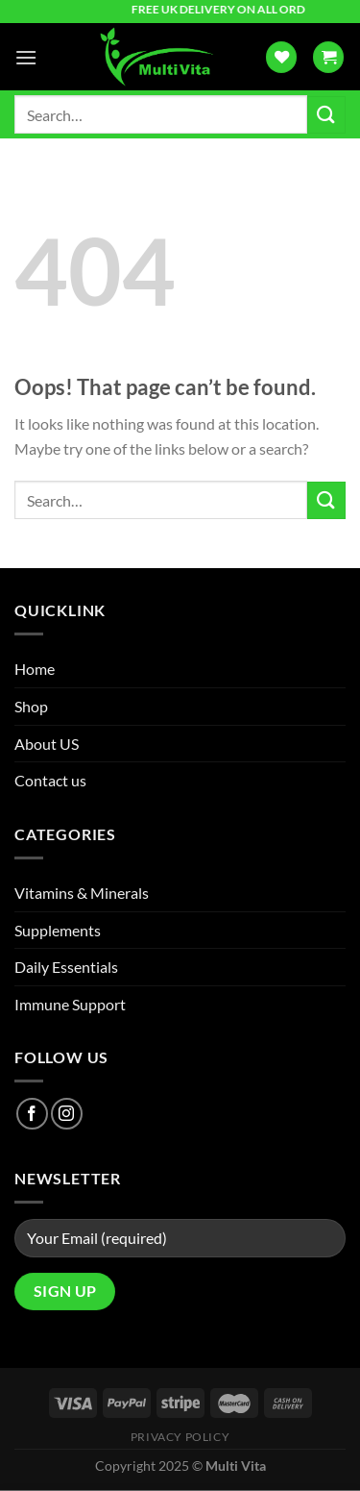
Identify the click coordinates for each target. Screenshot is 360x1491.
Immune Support (70, 1004)
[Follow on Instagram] (67, 1114)
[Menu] (25, 57)
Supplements (57, 930)
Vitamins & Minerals (81, 892)
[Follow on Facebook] (32, 1114)
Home (34, 668)
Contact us (50, 780)
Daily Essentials (66, 966)
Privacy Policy (180, 1436)
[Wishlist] (281, 57)
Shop (31, 706)
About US (46, 743)
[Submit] (326, 115)
